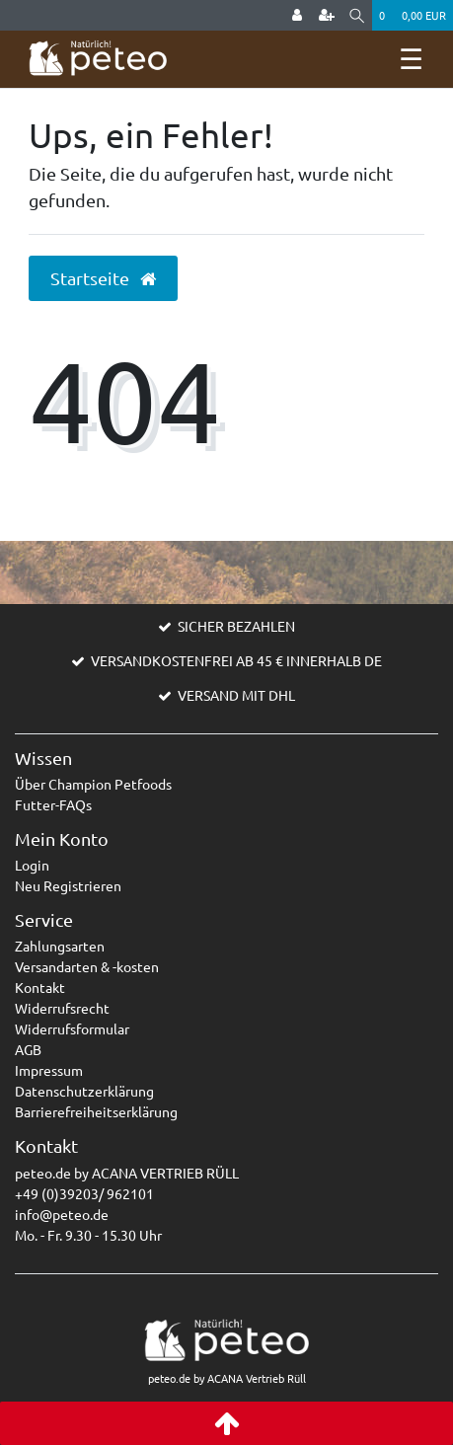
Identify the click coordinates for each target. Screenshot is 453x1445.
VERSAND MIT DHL (236, 695)
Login (32, 865)
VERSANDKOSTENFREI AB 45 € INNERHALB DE (236, 660)
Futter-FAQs (53, 804)
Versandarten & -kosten (87, 966)
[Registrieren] (326, 15)
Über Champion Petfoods (93, 784)
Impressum (49, 1070)
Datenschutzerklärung (84, 1091)
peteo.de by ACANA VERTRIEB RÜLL (127, 1172)
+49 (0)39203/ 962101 (84, 1193)
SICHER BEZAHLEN (236, 626)
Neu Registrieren (68, 885)
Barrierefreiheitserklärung (96, 1111)
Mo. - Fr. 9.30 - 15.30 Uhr (88, 1235)
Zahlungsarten (60, 945)
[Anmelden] (297, 15)
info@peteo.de (62, 1214)
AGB (28, 1049)
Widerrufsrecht (62, 1008)
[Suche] (356, 15)
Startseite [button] (103, 278)
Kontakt (40, 987)
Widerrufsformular (72, 1028)
